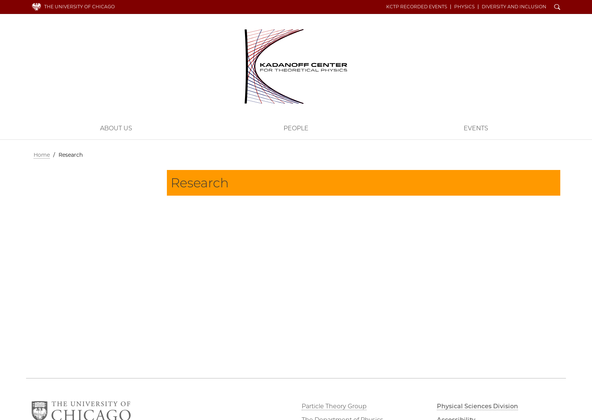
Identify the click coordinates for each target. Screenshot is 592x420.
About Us (116, 128)
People (296, 128)
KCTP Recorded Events (416, 7)
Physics (464, 7)
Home (42, 154)
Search (557, 7)
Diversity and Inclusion (514, 7)
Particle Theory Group (334, 406)
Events (476, 128)
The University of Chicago (79, 6)
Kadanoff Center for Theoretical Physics (296, 66)
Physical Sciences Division (477, 406)
